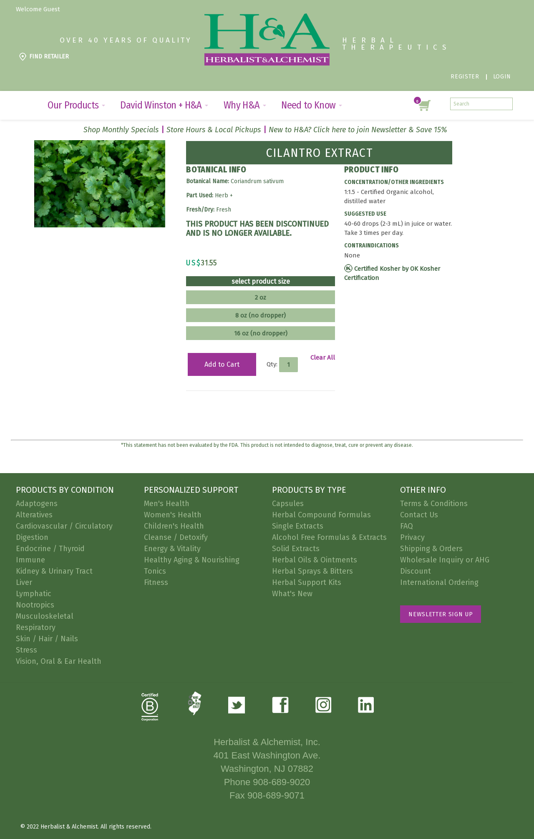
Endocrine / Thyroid (50, 548)
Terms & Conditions (434, 503)
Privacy (412, 537)
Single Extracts (297, 526)
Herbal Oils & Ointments (314, 559)
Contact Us (419, 514)
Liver (24, 582)
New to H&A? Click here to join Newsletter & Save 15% (358, 129)
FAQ (406, 526)
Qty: (272, 364)
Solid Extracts (296, 548)
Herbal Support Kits (306, 582)
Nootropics (35, 605)
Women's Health (173, 514)
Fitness (156, 582)
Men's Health (166, 503)
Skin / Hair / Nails (47, 638)
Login (502, 76)
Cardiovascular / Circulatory (64, 526)
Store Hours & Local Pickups (213, 129)
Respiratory (35, 627)
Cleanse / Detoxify (176, 537)
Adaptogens (37, 503)
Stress (26, 650)
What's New (292, 593)
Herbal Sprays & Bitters (312, 571)
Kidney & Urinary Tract (54, 571)
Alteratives (34, 514)
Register (465, 76)
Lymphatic (33, 593)
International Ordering (439, 582)
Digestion (32, 537)
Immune (30, 559)
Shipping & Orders (431, 548)
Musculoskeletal (44, 616)
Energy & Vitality (172, 548)
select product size (261, 282)
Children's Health (174, 526)
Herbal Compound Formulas (321, 514)
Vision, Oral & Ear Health (58, 661)
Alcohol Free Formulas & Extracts (329, 537)
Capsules (288, 503)
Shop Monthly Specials (121, 129)
